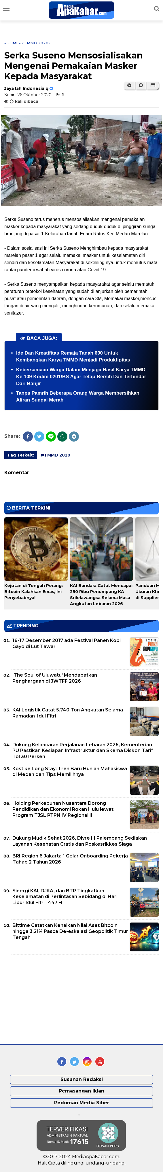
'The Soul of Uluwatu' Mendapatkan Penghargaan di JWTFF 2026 (54, 678)
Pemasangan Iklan (81, 1091)
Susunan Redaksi (81, 1079)
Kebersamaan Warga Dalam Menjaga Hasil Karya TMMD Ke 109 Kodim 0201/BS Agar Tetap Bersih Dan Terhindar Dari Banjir (81, 376)
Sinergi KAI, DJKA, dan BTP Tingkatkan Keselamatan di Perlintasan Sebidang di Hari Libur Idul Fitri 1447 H (64, 897)
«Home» (12, 43)
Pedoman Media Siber (81, 1102)
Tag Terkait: (20, 455)
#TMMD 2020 (55, 455)
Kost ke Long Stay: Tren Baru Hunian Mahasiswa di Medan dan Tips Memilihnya (69, 771)
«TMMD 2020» (36, 43)
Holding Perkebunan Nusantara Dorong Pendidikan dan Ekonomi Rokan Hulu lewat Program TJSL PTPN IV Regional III (62, 809)
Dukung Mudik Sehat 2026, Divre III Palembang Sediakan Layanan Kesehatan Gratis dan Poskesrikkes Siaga (79, 841)
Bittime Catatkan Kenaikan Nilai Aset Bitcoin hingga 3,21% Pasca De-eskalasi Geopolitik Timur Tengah (70, 931)
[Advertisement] (47, 999)
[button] (153, 86)
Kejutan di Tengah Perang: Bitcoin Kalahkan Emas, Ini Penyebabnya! (33, 591)
